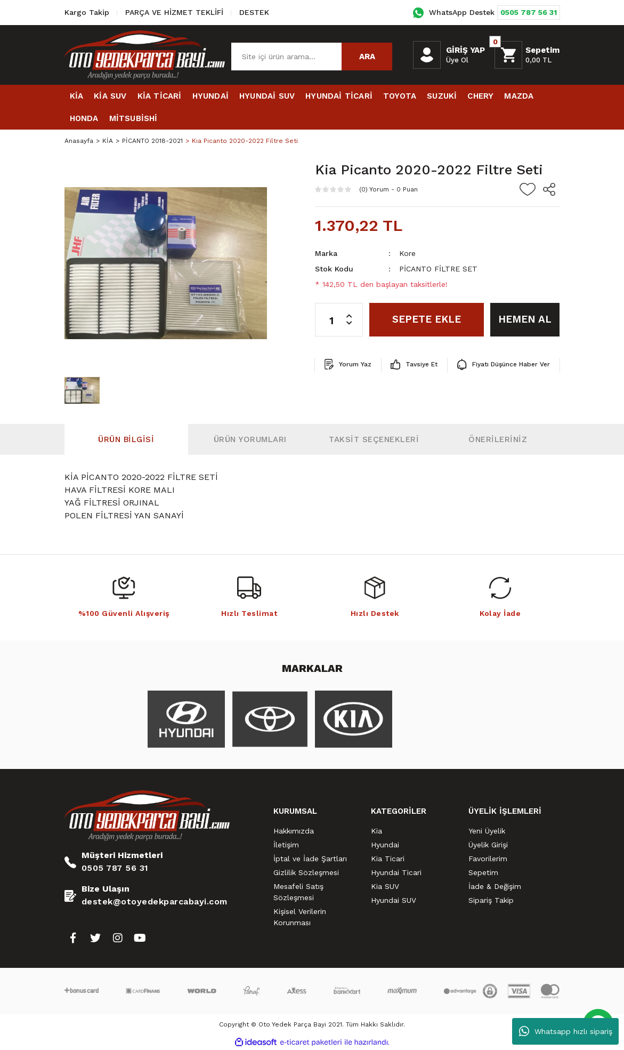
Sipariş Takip (491, 900)
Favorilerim (487, 858)
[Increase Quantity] (354, 311)
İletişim (286, 844)
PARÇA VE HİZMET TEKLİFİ (174, 12)
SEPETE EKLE (426, 319)
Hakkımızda (293, 831)
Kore (407, 253)
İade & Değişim (494, 886)
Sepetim (483, 872)
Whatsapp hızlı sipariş (565, 1031)
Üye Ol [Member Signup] (457, 60)
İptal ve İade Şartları (310, 858)
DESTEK (254, 12)
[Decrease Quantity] (354, 328)
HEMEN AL (525, 319)
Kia (376, 831)
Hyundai (385, 844)
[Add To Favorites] (527, 189)
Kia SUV (385, 886)
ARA (367, 56)
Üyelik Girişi (488, 844)
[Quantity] (338, 319)
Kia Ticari (387, 858)
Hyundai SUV (393, 900)
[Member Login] (427, 55)
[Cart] (527, 55)
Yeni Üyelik (486, 831)
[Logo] (144, 54)
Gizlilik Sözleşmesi (306, 872)
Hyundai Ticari (396, 872)
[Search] (311, 56)
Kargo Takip (86, 12)
